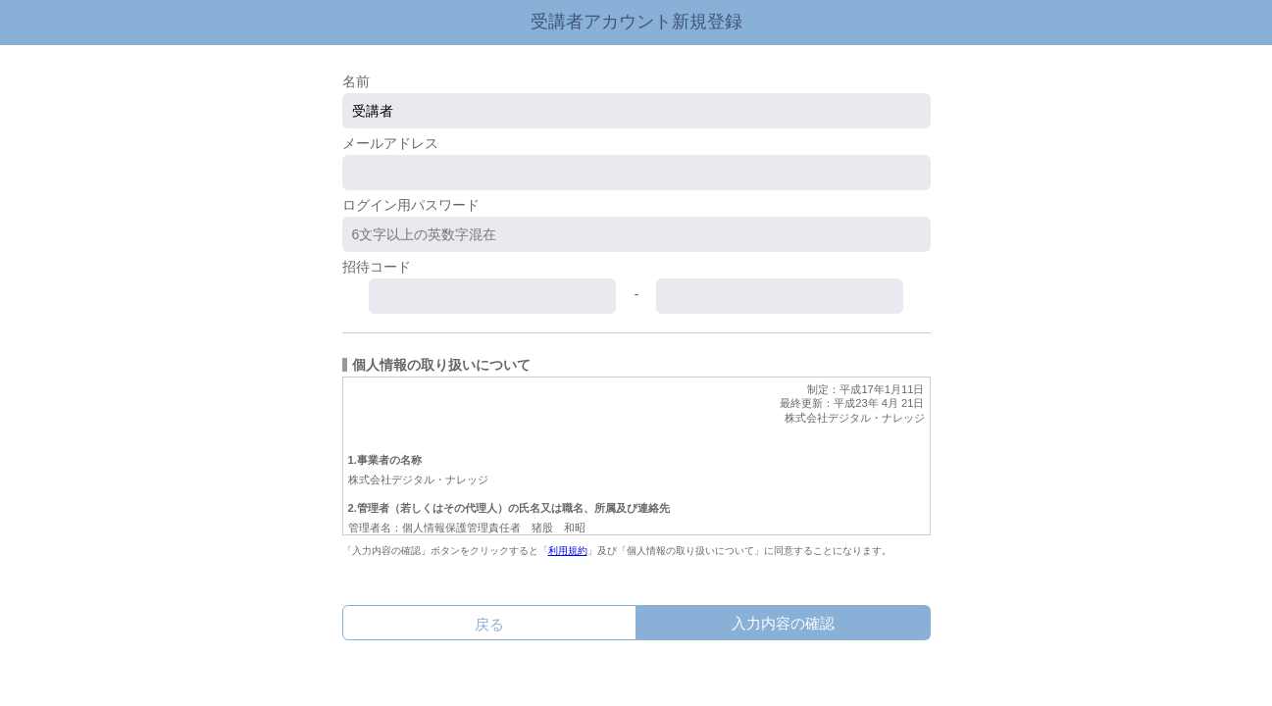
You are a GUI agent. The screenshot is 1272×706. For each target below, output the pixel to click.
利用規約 (567, 550)
